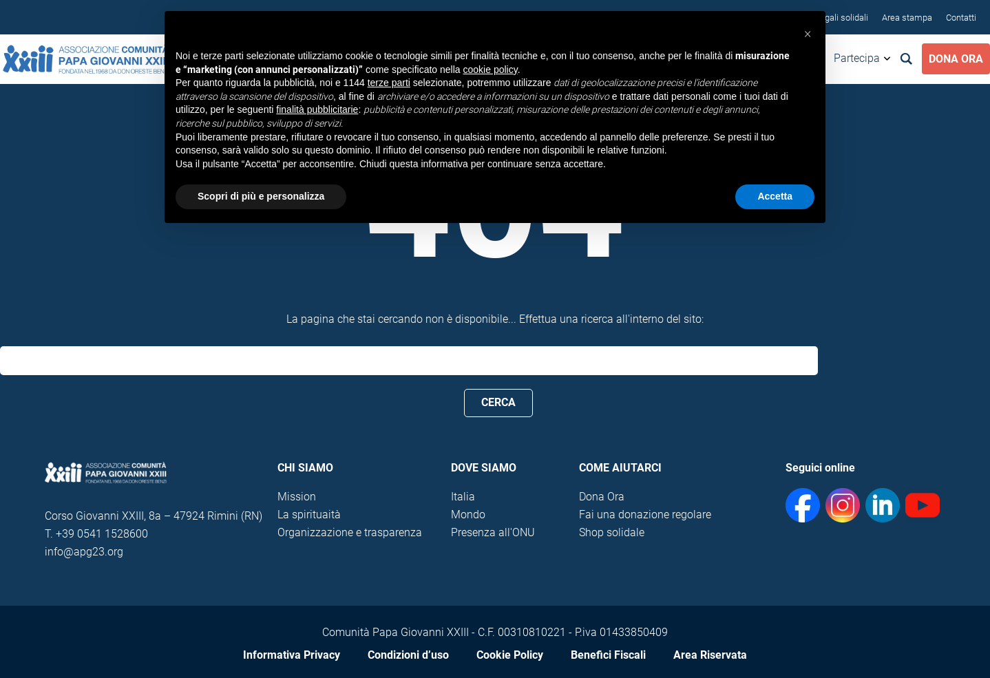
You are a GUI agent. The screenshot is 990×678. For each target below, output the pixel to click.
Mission (296, 496)
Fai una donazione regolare (645, 514)
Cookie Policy (509, 654)
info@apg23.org (84, 551)
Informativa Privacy (291, 654)
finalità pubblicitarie (317, 109)
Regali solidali (841, 17)
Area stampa (907, 17)
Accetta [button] (774, 196)
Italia (463, 496)
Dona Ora (956, 58)
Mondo (468, 514)
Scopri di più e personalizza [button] (261, 196)
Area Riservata (710, 654)
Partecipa (857, 58)
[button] (808, 33)
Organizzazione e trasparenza (349, 532)
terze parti (389, 82)
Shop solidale (611, 532)
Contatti (961, 17)
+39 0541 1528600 (102, 533)
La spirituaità (309, 514)
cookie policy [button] (490, 69)
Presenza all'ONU (493, 532)
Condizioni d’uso (408, 654)
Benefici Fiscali (608, 654)
